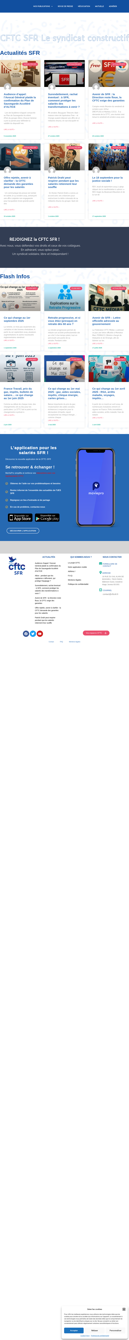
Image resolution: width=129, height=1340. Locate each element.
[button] (124, 1309)
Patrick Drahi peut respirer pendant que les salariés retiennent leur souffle (45, 620)
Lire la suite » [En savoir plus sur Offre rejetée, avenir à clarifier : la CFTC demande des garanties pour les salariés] (9, 210)
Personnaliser (115, 1330)
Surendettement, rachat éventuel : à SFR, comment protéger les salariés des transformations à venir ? (64, 100)
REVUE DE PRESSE (65, 6)
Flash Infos (15, 276)
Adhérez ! (72, 571)
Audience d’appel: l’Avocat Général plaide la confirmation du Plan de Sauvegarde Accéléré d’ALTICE (20, 100)
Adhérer (113, 6)
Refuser (94, 1330)
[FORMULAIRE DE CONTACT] (100, 563)
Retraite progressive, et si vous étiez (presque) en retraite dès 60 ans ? (64, 320)
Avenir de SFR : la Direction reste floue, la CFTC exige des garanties (108, 97)
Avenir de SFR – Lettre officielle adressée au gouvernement (106, 320)
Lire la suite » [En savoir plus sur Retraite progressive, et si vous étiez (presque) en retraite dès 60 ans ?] (53, 343)
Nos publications (43, 6)
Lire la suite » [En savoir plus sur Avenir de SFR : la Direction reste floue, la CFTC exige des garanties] (97, 123)
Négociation (84, 6)
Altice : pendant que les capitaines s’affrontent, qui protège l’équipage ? (45, 578)
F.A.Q (70, 576)
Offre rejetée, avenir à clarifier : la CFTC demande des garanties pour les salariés (48, 610)
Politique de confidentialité (100, 1336)
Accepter (74, 1330)
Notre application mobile (77, 567)
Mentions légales (74, 580)
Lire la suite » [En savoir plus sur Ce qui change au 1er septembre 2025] (9, 340)
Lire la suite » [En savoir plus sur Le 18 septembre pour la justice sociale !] (97, 201)
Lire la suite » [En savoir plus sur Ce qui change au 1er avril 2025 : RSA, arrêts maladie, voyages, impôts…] (97, 418)
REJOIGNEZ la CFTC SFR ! (34, 239)
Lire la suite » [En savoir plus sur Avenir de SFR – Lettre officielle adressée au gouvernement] (97, 343)
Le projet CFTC (74, 563)
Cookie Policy (85, 1336)
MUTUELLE (99, 6)
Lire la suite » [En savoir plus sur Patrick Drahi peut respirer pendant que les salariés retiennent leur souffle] (53, 207)
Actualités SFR (20, 53)
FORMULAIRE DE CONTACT (110, 565)
